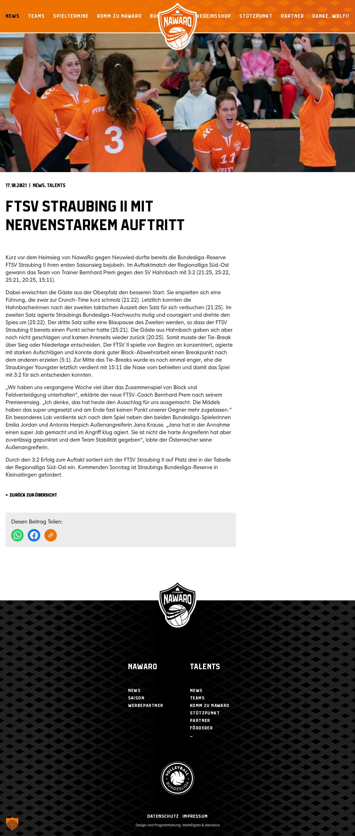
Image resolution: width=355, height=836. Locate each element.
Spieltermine (71, 16)
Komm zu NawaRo (119, 16)
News (13, 16)
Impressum (195, 816)
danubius (212, 825)
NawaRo (142, 667)
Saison (136, 698)
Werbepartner (145, 706)
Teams (36, 16)
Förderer (201, 728)
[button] (12, 824)
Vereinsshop (214, 16)
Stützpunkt (256, 16)
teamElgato (191, 825)
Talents (56, 185)
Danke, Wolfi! (330, 16)
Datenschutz (163, 816)
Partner (292, 16)
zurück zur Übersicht (33, 495)
